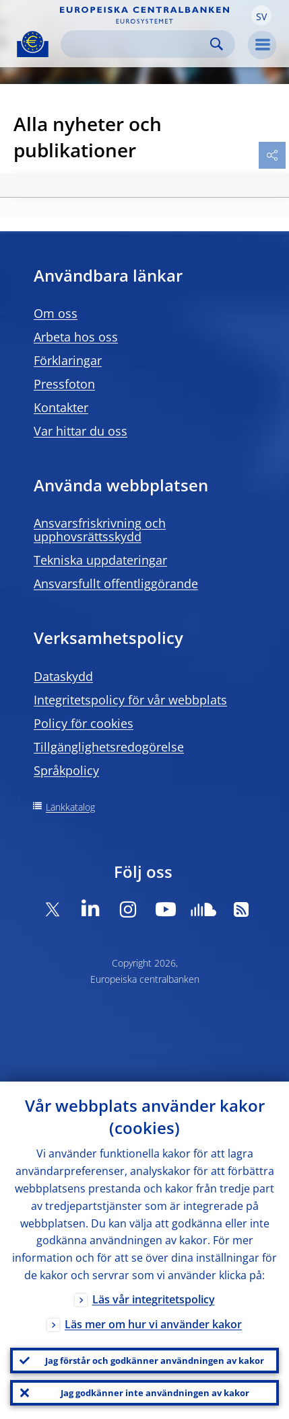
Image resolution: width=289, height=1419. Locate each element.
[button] (261, 15)
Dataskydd (63, 676)
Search (216, 44)
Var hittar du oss (80, 431)
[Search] (137, 44)
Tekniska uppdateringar (100, 560)
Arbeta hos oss (76, 337)
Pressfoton (64, 384)
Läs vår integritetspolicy (153, 1299)
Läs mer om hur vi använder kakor (153, 1324)
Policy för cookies (83, 723)
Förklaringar (68, 360)
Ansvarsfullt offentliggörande (116, 583)
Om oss (55, 313)
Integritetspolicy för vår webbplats (130, 700)
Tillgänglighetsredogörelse (109, 747)
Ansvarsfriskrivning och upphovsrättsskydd (100, 529)
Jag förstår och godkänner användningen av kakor (154, 1360)
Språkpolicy (66, 770)
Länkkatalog (70, 807)
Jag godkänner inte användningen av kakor (155, 1393)
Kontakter (61, 407)
